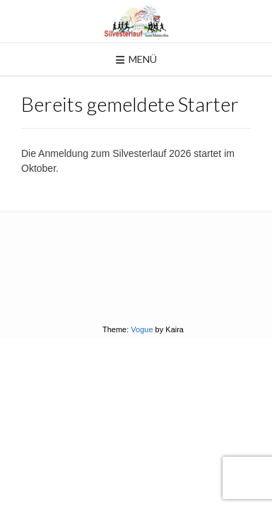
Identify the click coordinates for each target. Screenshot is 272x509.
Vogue (142, 329)
